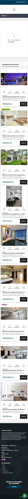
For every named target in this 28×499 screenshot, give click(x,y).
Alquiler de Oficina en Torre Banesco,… (14, 253)
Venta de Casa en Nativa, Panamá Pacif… (14, 175)
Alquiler (4, 468)
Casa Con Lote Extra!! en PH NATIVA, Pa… (13, 331)
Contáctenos (5, 470)
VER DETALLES (14, 79)
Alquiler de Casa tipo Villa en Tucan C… (13, 136)
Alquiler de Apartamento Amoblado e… (14, 409)
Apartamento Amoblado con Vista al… (13, 370)
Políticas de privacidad (7, 472)
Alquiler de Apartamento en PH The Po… (14, 96)
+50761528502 (21, 2)
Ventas (4, 466)
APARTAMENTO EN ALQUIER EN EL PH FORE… (14, 214)
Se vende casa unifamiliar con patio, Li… (14, 292)
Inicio (3, 464)
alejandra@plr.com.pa (6, 457)
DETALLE (23, 104)
